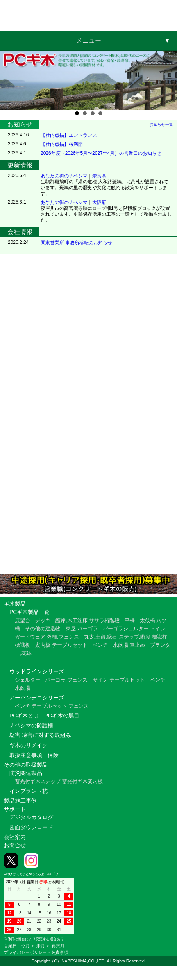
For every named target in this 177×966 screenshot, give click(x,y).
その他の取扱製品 (26, 765)
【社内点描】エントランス (69, 135)
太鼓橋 (147, 620)
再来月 (58, 945)
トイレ (157, 628)
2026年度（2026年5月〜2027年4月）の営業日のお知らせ (101, 153)
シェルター (27, 680)
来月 (40, 945)
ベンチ (100, 645)
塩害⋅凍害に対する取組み (40, 735)
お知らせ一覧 (161, 124)
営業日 (10, 945)
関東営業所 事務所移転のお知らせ (76, 242)
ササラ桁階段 (104, 620)
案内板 (42, 645)
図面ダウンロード (31, 827)
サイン (100, 680)
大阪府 (99, 202)
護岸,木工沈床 (71, 620)
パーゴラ (87, 628)
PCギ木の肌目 (61, 715)
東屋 (71, 628)
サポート (15, 809)
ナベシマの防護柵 (31, 725)
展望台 (22, 620)
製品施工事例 (20, 801)
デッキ (42, 620)
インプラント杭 (28, 791)
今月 (25, 945)
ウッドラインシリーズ (36, 671)
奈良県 (99, 176)
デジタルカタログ (31, 817)
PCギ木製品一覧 (29, 612)
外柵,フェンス (63, 637)
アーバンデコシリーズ (36, 697)
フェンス (77, 680)
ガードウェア (30, 637)
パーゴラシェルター (125, 628)
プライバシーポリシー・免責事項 (36, 952)
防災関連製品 (25, 773)
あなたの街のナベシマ (64, 176)
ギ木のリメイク (28, 745)
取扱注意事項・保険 (34, 755)
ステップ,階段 (135, 637)
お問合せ (15, 845)
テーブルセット (70, 645)
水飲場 (120, 645)
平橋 (130, 620)
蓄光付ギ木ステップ (38, 781)
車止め (137, 645)
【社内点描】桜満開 (62, 144)
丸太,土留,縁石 (100, 637)
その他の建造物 (43, 628)
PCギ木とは (24, 715)
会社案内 (15, 837)
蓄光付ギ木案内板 (82, 781)
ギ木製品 (15, 604)
